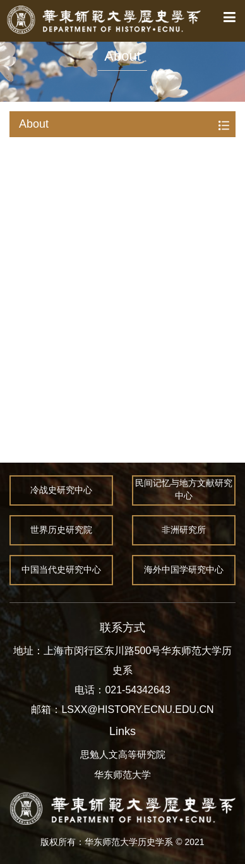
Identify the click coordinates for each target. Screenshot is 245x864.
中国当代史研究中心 (61, 570)
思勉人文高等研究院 (122, 754)
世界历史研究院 (61, 530)
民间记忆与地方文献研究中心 (183, 490)
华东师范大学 (122, 774)
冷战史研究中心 (61, 490)
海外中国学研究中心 (183, 570)
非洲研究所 (183, 530)
